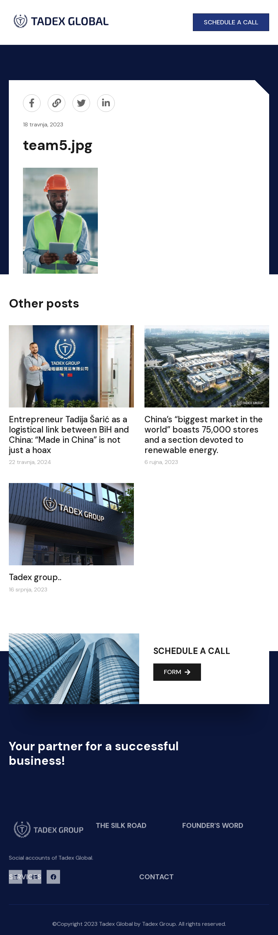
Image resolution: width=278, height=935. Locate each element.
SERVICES (25, 880)
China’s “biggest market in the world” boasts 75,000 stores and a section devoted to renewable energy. (203, 434)
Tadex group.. (35, 577)
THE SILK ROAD (121, 854)
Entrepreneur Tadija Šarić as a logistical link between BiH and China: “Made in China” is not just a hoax (69, 434)
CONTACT (156, 880)
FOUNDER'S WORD (212, 854)
